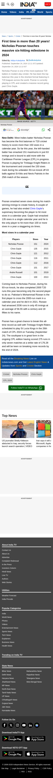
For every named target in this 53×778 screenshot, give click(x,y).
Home (4, 12)
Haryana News (8, 678)
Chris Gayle (36, 208)
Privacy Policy (33, 768)
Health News (7, 646)
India (21, 12)
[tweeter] (11, 725)
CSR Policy (47, 768)
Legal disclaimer (18, 768)
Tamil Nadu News (9, 693)
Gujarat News (7, 703)
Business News (8, 642)
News (4, 36)
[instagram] (17, 725)
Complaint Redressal (10, 561)
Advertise (5, 557)
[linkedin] (30, 725)
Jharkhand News (8, 682)
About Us (5, 554)
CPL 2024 (7, 380)
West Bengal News (34, 682)
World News (7, 617)
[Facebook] (4, 725)
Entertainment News (10, 628)
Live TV (5, 575)
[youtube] (23, 725)
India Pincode (7, 599)
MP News (6, 685)
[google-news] (36, 725)
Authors (5, 579)
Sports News (7, 631)
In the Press (7, 564)
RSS (30, 772)
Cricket (18, 36)
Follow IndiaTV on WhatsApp (26, 387)
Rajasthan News (33, 675)
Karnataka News (8, 710)
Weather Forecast (9, 596)
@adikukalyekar (34, 60)
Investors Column (9, 568)
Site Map (4, 768)
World (40, 12)
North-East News (9, 689)
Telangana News (33, 678)
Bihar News (6, 671)
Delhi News (6, 675)
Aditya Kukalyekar (18, 60)
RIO (23, 772)
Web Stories (7, 582)
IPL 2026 (30, 12)
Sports (49, 12)
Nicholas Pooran (20, 374)
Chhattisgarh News (9, 700)
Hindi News (6, 572)
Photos (5, 621)
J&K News (6, 707)
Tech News (6, 635)
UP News (5, 696)
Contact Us (6, 550)
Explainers (6, 639)
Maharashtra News (34, 671)
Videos (13, 12)
